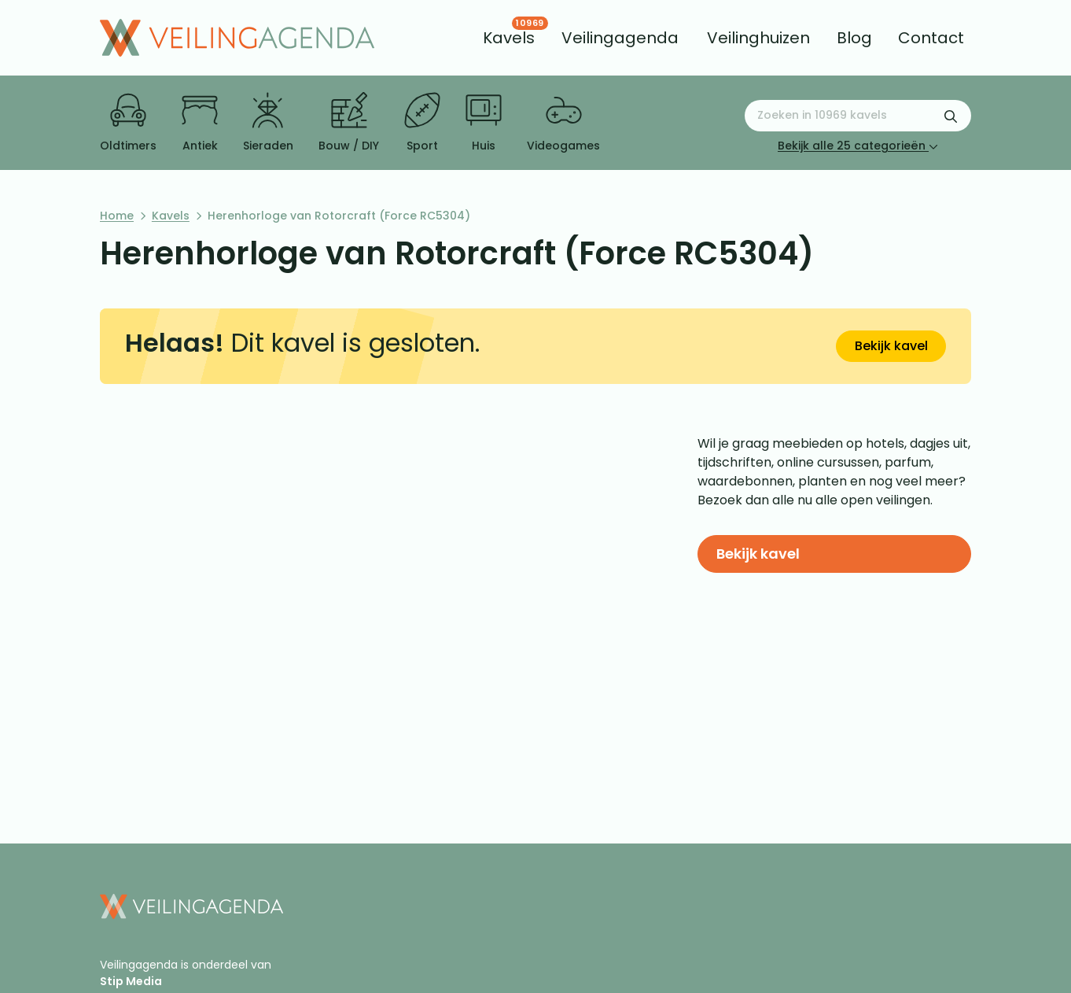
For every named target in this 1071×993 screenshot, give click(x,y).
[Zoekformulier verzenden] (950, 115)
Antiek (200, 122)
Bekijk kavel (891, 346)
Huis (484, 122)
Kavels (171, 215)
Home (117, 215)
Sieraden (268, 122)
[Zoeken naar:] (858, 115)
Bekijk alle (858, 145)
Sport (422, 122)
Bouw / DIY (348, 122)
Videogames (563, 122)
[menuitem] (509, 38)
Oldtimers (128, 122)
